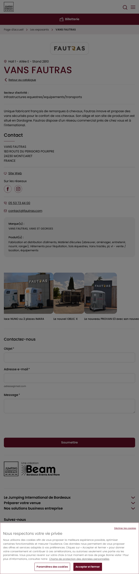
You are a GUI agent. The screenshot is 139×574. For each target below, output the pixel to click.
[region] (69, 548)
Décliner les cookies (125, 528)
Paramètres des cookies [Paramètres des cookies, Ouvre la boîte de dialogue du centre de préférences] (52, 567)
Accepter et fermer (88, 567)
